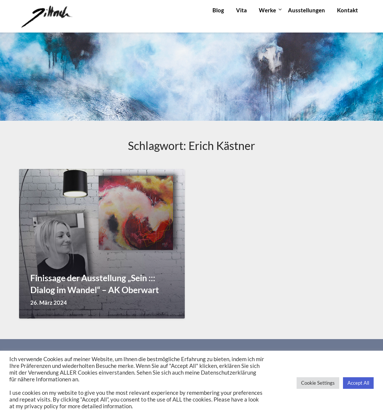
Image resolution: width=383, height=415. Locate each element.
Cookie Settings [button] (318, 383)
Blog (218, 10)
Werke (267, 10)
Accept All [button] (358, 383)
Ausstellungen (306, 10)
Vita (241, 10)
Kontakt (347, 10)
